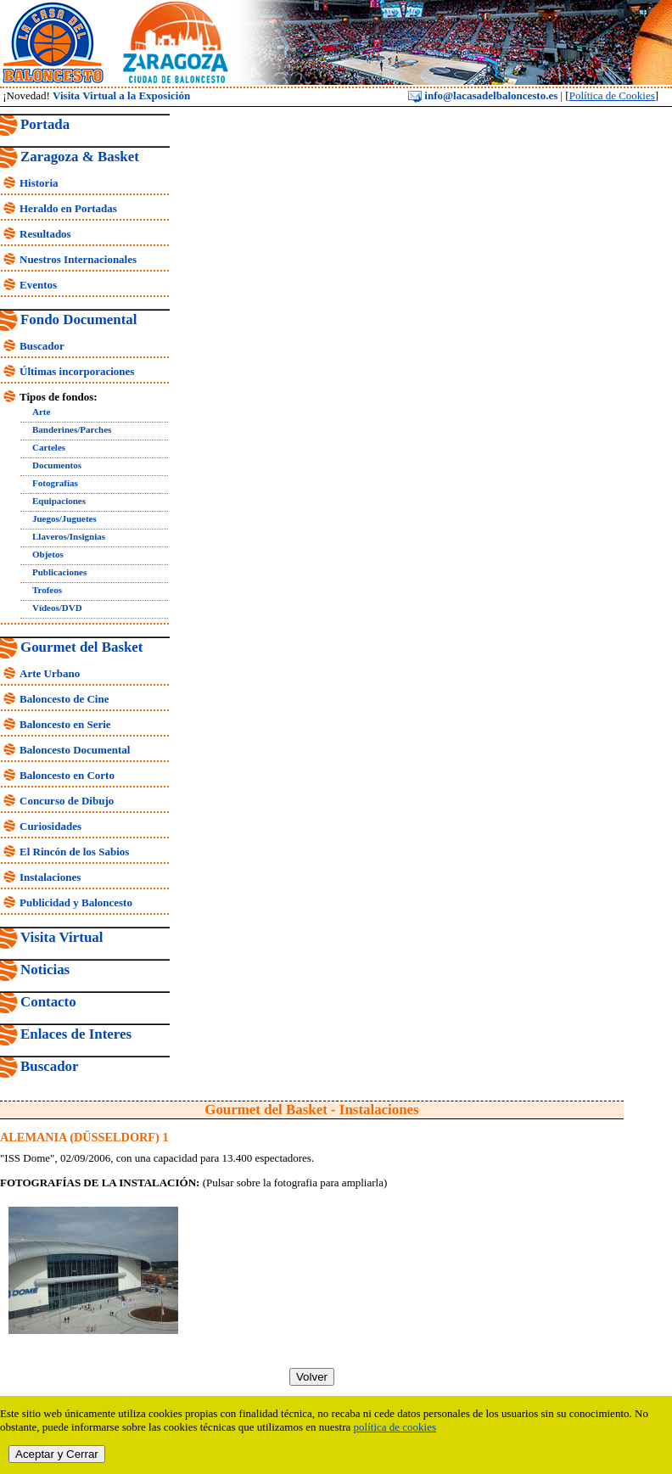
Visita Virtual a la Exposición (121, 95)
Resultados (45, 233)
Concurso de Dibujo (67, 800)
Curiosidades (50, 826)
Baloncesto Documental (75, 749)
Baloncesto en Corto (67, 775)
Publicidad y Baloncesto (76, 902)
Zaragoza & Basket (79, 157)
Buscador (42, 345)
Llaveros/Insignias (68, 536)
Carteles (48, 447)
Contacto (48, 1002)
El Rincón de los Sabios (74, 851)
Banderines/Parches (71, 429)
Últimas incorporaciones (77, 371)
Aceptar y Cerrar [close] (56, 1454)
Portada (45, 124)
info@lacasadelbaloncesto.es (482, 95)
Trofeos (47, 590)
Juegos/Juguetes (64, 518)
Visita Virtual (61, 937)
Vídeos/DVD (57, 607)
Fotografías (55, 483)
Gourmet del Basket (81, 647)
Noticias (45, 969)
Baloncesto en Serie (65, 724)
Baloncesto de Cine (64, 698)
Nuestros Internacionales (78, 259)
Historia (39, 183)
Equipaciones (59, 501)
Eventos (38, 284)
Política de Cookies (612, 95)
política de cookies (395, 1427)
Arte (41, 411)
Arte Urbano (50, 673)
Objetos (48, 554)
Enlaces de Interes (76, 1034)
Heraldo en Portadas (68, 208)
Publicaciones (59, 572)
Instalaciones (50, 877)
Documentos (56, 465)
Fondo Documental (78, 319)
